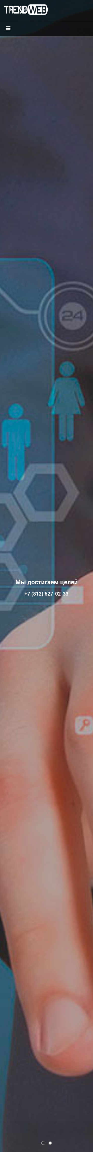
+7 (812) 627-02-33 (46, 594)
